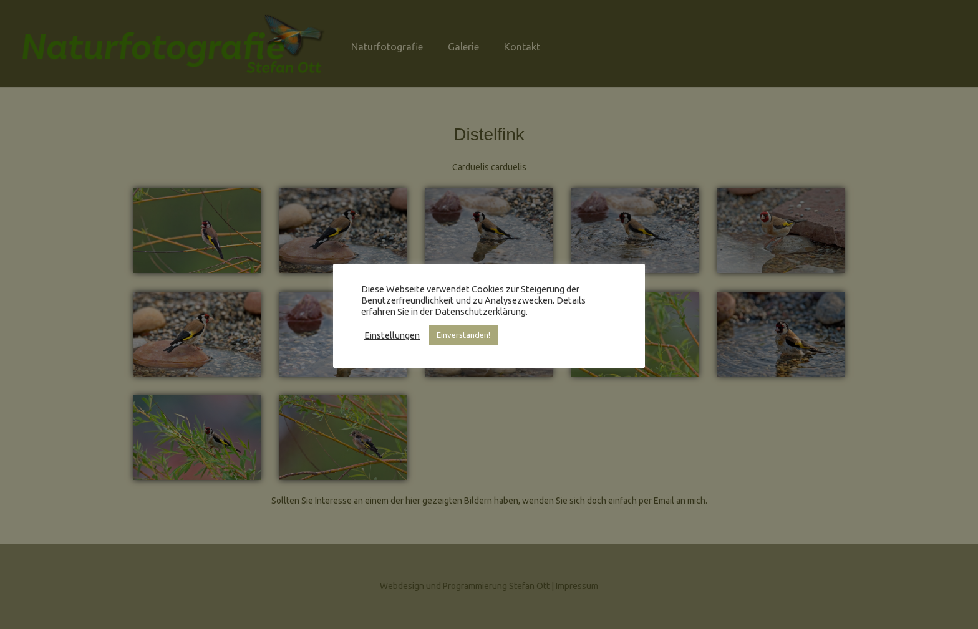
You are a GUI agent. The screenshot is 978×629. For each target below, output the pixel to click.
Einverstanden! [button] (463, 334)
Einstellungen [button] (392, 335)
